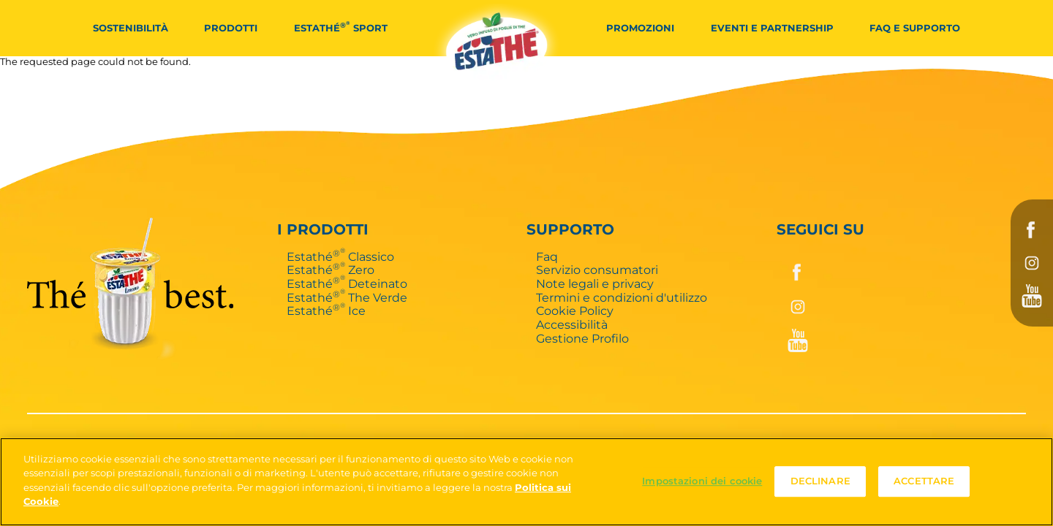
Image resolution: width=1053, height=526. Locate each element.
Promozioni (640, 28)
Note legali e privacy (595, 283)
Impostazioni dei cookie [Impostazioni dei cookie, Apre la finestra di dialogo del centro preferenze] (702, 481)
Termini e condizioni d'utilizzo (621, 297)
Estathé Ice (326, 310)
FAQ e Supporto (914, 28)
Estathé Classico (340, 256)
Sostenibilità (130, 28)
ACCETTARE (924, 481)
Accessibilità (572, 324)
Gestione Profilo (582, 338)
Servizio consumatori (597, 269)
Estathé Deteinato (347, 283)
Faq (547, 256)
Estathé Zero (330, 269)
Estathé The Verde (347, 297)
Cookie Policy (575, 310)
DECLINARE (820, 481)
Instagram (1031, 263)
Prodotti (230, 28)
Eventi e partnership (772, 28)
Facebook (1031, 230)
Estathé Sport (341, 27)
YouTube (1031, 296)
